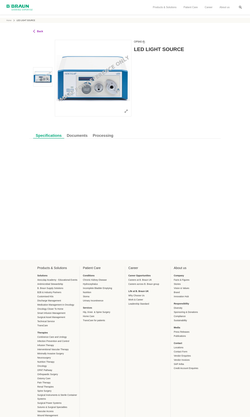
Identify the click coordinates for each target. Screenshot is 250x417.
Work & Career (135, 299)
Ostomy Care (43, 378)
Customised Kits (45, 296)
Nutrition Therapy (45, 362)
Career (209, 8)
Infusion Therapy (45, 345)
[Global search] (240, 9)
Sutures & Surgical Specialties (52, 407)
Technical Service (46, 321)
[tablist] (125, 134)
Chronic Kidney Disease (95, 280)
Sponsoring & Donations (186, 312)
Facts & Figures (181, 280)
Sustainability (180, 320)
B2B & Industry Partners (49, 292)
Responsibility (181, 303)
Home (8, 20)
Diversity (178, 308)
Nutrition (87, 292)
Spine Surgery (44, 391)
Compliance (180, 316)
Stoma (86, 296)
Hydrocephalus (90, 284)
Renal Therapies (45, 386)
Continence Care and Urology (52, 337)
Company (179, 275)
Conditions (89, 275)
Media (177, 327)
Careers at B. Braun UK (140, 280)
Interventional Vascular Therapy (53, 349)
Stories (177, 284)
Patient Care (191, 8)
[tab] (48, 135)
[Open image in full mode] (126, 111)
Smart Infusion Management (51, 313)
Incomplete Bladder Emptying (97, 288)
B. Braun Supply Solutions (50, 288)
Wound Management (47, 415)
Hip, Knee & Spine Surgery (96, 312)
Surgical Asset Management (51, 317)
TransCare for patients (94, 320)
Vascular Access (45, 411)
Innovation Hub (181, 296)
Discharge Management (49, 300)
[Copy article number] (144, 42)
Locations (178, 347)
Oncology (42, 366)
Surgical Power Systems (49, 403)
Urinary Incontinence (93, 300)
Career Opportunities (139, 275)
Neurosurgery (44, 357)
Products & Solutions (164, 8)
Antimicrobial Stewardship (50, 284)
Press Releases (181, 332)
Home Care (88, 316)
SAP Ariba (179, 364)
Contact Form (180, 351)
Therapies (42, 332)
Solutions (42, 275)
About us (225, 8)
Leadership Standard (138, 304)
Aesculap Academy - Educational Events (57, 280)
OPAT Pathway (44, 370)
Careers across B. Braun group (143, 284)
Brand (177, 292)
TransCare (42, 325)
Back (38, 31)
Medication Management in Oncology (55, 304)
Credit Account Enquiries (186, 368)
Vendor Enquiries (182, 355)
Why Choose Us (136, 295)
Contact (178, 343)
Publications (180, 336)
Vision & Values (181, 288)
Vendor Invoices (182, 360)
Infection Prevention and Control (53, 341)
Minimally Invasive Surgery (50, 353)
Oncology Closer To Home (50, 309)
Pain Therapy (44, 382)
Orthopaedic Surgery (47, 374)
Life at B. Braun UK (138, 291)
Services (87, 307)
